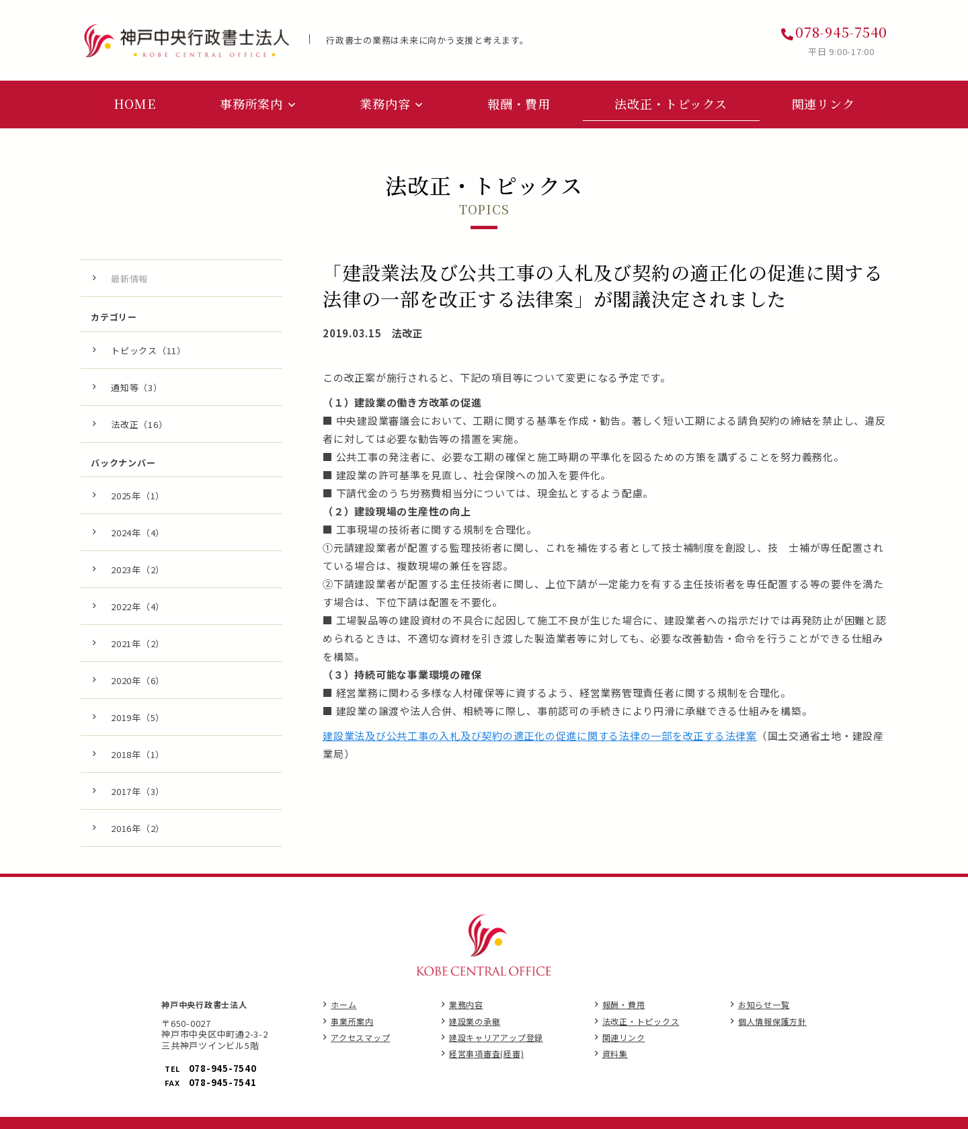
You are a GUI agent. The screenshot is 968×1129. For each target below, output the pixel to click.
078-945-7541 (223, 1079)
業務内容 (466, 1002)
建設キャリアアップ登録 (496, 1034)
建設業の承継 (475, 1018)
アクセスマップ (360, 1034)
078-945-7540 (841, 32)
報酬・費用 (623, 1002)
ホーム (343, 1002)
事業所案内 (352, 1018)
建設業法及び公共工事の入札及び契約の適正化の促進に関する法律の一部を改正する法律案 (540, 733)
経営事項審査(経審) (486, 1050)
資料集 (615, 1050)
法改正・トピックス (641, 1018)
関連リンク (623, 1034)
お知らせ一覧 (764, 1002)
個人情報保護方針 (772, 1018)
